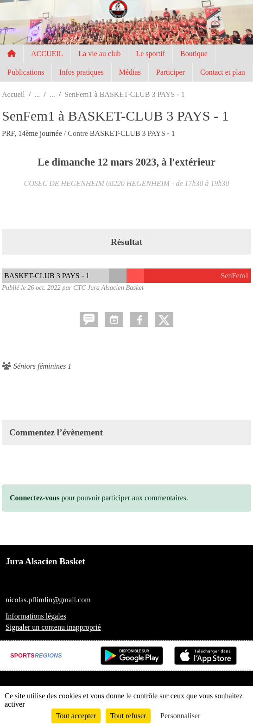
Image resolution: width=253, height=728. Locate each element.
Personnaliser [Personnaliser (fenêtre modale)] (180, 716)
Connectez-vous (35, 498)
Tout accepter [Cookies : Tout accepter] (76, 716)
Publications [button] (25, 72)
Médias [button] (130, 72)
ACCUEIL (47, 53)
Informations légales (36, 616)
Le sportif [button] (150, 53)
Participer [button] (170, 72)
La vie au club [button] (99, 53)
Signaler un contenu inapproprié (53, 627)
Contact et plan (222, 72)
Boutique (194, 53)
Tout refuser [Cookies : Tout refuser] (128, 716)
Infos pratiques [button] (81, 72)
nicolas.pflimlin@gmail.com (48, 600)
